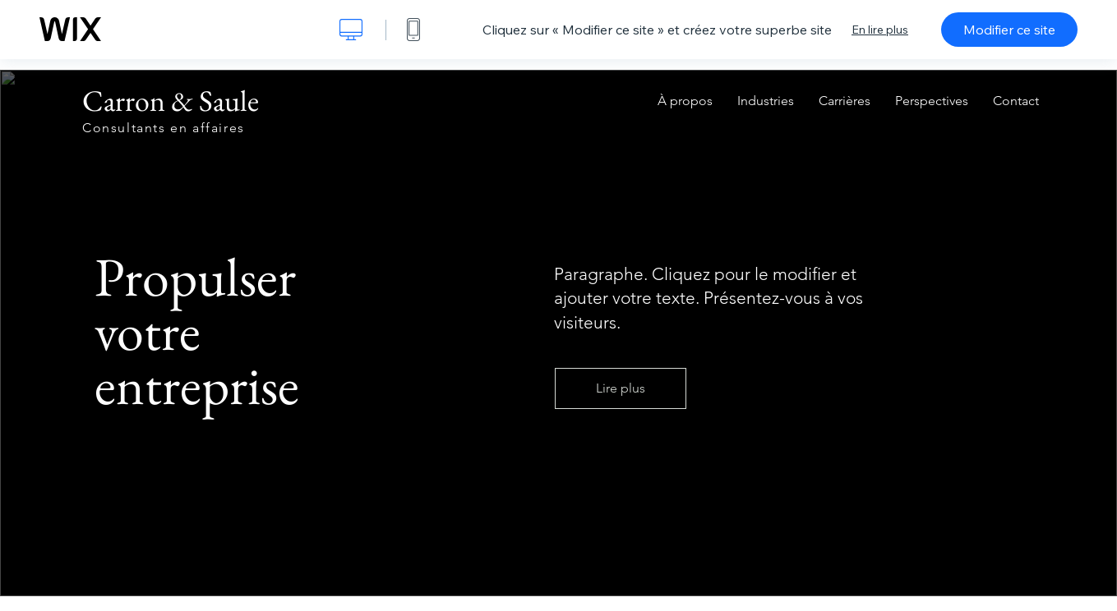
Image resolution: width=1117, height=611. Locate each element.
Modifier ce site (1009, 29)
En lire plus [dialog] (880, 29)
